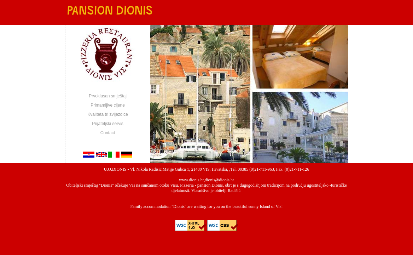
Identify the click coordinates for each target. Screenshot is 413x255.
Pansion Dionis (109, 11)
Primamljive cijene (108, 105)
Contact (107, 132)
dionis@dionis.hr (219, 179)
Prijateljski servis (107, 123)
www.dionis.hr (191, 179)
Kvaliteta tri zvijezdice (107, 114)
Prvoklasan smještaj (108, 96)
